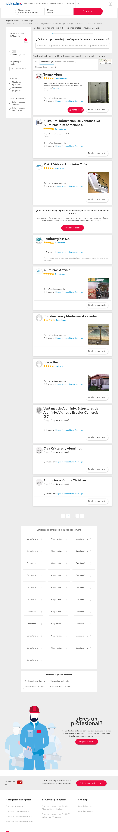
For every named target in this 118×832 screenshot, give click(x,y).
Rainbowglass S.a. (56, 239)
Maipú (71, 23)
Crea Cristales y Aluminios (62, 448)
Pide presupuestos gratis (91, 783)
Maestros (80, 23)
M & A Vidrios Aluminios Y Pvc (65, 164)
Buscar (87, 12)
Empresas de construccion (28, 23)
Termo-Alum (52, 74)
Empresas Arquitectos (15, 806)
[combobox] (29, 11)
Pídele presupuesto (97, 110)
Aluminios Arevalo (57, 270)
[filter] (18, 39)
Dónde (50, 10)
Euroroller (50, 362)
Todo (26, 42)
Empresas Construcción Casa (18, 811)
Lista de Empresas (85, 806)
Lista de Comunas (85, 811)
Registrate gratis (72, 228)
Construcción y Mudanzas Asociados (70, 316)
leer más (56, 88)
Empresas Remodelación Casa (19, 817)
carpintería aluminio (35, 681)
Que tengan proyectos (17, 89)
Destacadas (45, 62)
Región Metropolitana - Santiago (53, 23)
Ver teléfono (76, 110)
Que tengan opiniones (17, 83)
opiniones (61, 79)
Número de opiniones (44, 67)
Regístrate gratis (86, 742)
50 (18, 42)
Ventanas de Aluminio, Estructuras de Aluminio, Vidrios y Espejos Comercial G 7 (71, 412)
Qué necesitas (24, 10)
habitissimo (10, 23)
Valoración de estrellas (64, 62)
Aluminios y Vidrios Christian (64, 480)
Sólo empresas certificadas (18, 109)
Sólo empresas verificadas (18, 103)
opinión (59, 366)
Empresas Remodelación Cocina (19, 822)
